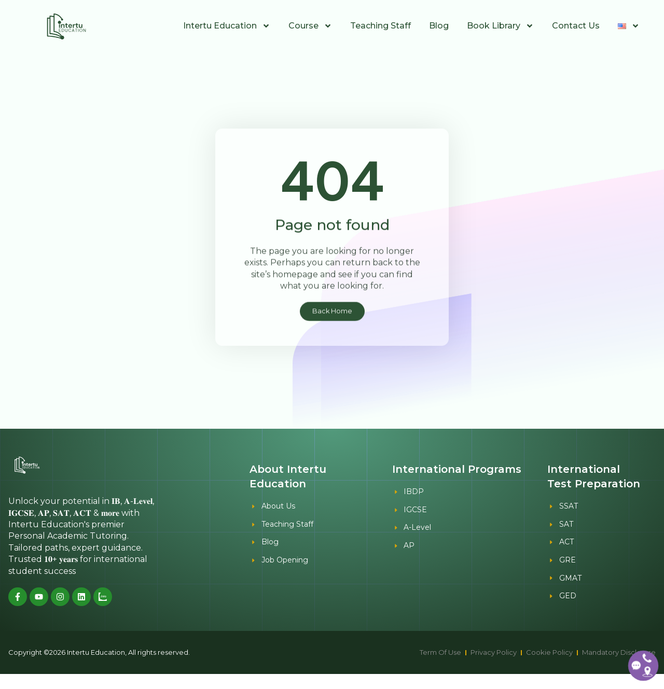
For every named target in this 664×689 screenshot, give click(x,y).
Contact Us (576, 26)
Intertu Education (226, 26)
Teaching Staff (380, 26)
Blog (439, 26)
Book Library (500, 26)
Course (310, 26)
